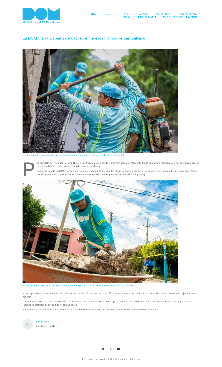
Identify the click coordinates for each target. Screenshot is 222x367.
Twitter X (53, 326)
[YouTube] (118, 349)
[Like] (28, 324)
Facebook (41, 326)
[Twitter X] (111, 349)
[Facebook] (103, 349)
